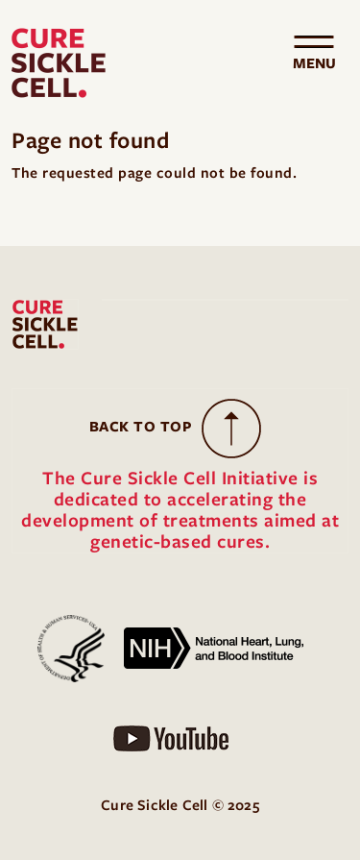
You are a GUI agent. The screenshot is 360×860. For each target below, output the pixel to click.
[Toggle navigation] (313, 63)
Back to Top (141, 426)
